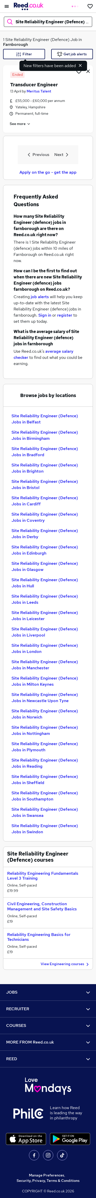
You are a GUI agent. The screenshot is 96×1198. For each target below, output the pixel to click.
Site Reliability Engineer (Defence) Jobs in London (45, 648)
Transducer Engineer (34, 85)
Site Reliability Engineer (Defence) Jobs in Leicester (45, 615)
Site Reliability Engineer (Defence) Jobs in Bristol (45, 484)
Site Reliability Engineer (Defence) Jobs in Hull (45, 583)
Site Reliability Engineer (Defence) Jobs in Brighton (45, 468)
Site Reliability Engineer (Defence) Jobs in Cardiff (45, 501)
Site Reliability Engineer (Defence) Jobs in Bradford (45, 451)
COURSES (48, 1025)
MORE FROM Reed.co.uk (48, 1042)
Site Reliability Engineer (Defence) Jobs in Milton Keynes (45, 681)
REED (48, 1058)
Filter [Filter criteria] (24, 54)
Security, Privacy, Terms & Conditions (48, 1180)
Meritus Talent (39, 91)
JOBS (48, 992)
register (64, 315)
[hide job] (88, 71)
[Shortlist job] (78, 71)
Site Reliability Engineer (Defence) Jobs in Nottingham (45, 730)
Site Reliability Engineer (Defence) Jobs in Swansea (45, 812)
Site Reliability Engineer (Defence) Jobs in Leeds (45, 599)
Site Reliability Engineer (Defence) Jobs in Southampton (45, 796)
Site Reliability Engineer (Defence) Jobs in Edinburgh (45, 550)
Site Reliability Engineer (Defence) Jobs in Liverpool (45, 632)
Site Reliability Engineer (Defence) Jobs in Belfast (45, 419)
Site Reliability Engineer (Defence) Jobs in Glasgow (45, 566)
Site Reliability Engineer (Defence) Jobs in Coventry (45, 517)
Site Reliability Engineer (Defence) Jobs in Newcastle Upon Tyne (45, 697)
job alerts (40, 296)
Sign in (44, 315)
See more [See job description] (20, 124)
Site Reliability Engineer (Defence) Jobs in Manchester (45, 665)
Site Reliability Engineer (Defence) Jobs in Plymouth (45, 747)
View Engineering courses (65, 964)
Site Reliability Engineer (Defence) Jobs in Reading (45, 763)
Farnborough (15, 44)
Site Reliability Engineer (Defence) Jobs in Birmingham (45, 435)
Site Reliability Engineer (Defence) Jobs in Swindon (45, 829)
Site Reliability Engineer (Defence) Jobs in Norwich (45, 714)
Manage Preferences (46, 1175)
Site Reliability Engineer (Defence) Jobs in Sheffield (45, 779)
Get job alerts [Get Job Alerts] (72, 54)
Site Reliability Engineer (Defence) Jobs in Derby (45, 533)
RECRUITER (48, 1009)
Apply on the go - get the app (48, 172)
